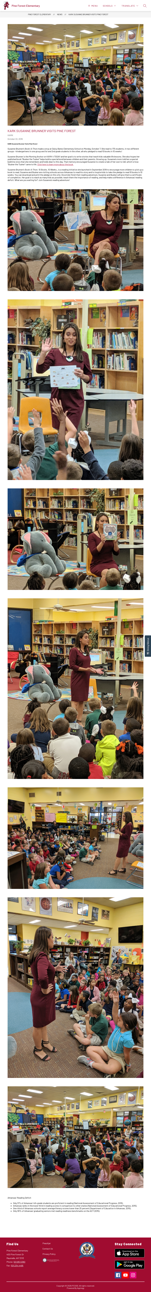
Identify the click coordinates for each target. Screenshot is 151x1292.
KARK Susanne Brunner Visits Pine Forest (88, 14)
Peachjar (47, 1243)
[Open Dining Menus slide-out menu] (148, 646)
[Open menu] (93, 5)
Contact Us (48, 1248)
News (59, 14)
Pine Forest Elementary (39, 14)
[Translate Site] (130, 5)
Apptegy (80, 1288)
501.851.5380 (19, 1261)
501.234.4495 (17, 1265)
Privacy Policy (49, 1254)
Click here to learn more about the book (55, 164)
